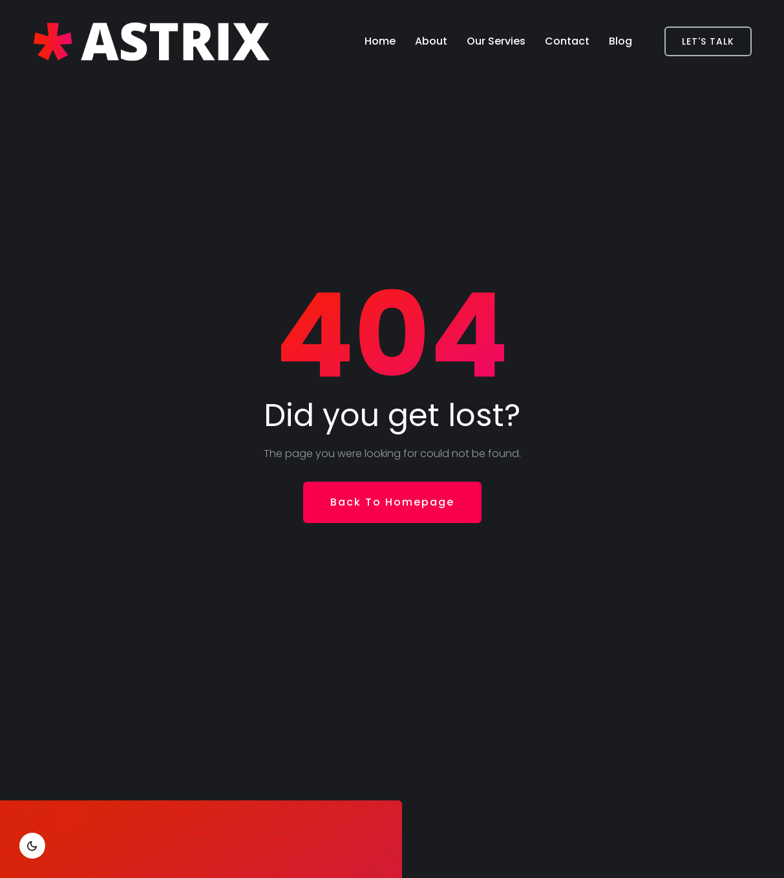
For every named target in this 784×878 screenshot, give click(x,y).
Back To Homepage (392, 502)
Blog (620, 41)
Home (380, 41)
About (431, 41)
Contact (567, 41)
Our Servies (496, 41)
